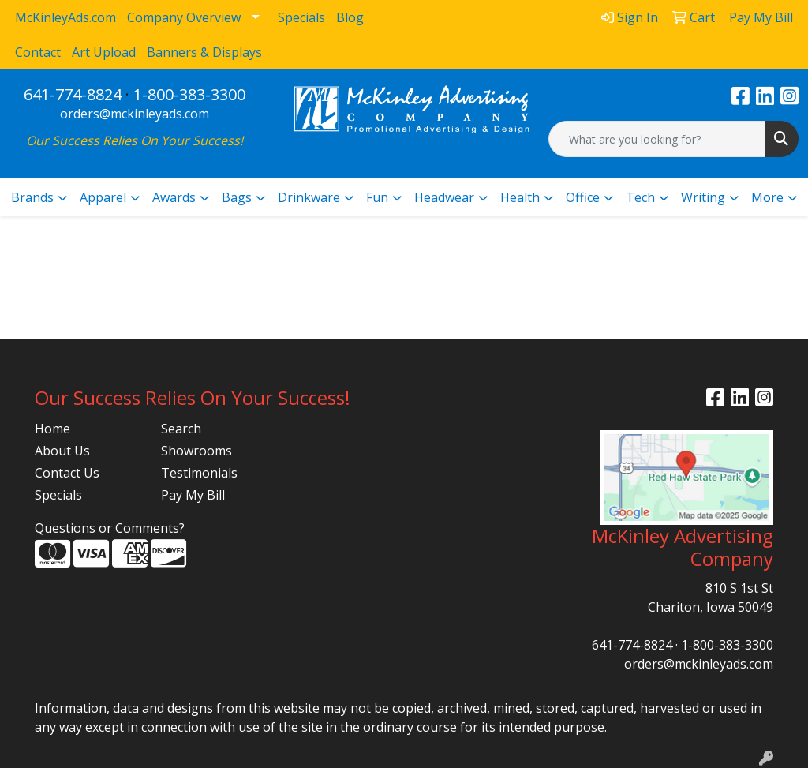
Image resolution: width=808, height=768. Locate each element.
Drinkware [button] (309, 197)
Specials (58, 495)
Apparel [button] (103, 197)
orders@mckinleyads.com (134, 113)
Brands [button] (32, 197)
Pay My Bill (193, 495)
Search (181, 428)
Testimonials (199, 472)
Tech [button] (640, 197)
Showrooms (196, 450)
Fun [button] (377, 197)
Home (52, 428)
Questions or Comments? (110, 528)
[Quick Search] (656, 139)
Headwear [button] (444, 197)
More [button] (767, 197)
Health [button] (520, 197)
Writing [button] (703, 197)
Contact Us (67, 472)
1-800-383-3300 (189, 94)
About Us (62, 450)
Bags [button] (237, 197)
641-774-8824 (73, 94)
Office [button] (583, 197)
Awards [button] (174, 197)
